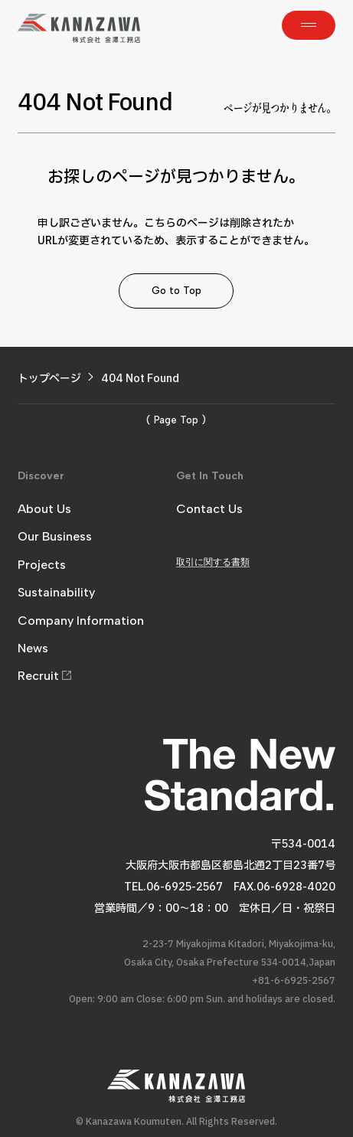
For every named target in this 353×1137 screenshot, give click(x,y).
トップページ (49, 379)
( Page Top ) (176, 420)
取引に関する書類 (213, 562)
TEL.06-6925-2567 (173, 887)
